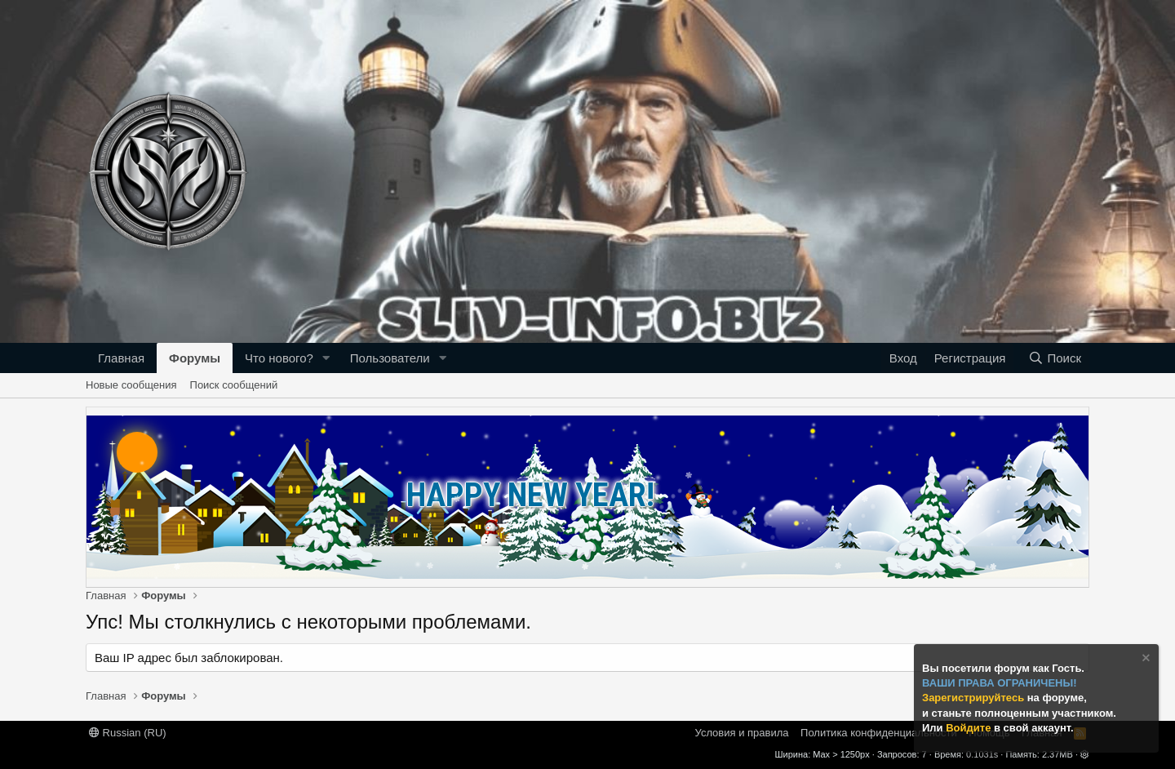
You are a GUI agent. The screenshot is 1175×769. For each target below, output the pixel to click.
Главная (121, 358)
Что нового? (279, 358)
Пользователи (390, 358)
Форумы (194, 358)
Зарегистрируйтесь (974, 697)
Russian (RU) (127, 733)
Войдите (970, 728)
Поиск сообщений (234, 385)
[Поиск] (1054, 358)
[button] (326, 358)
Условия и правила (742, 733)
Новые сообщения (131, 385)
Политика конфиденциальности (878, 733)
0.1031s (982, 754)
